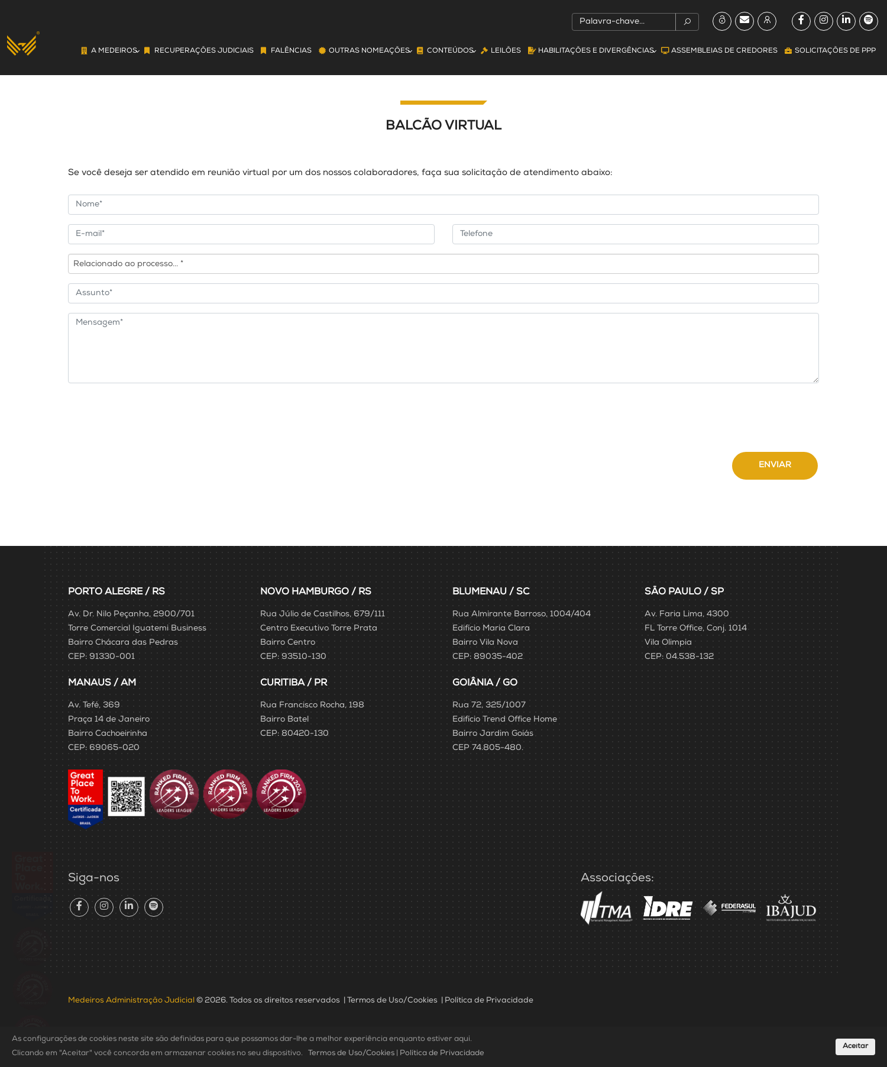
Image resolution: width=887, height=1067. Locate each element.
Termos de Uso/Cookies (392, 1001)
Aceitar (855, 1046)
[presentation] (158, 416)
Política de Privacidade (489, 1001)
